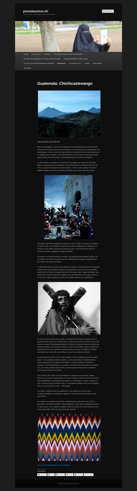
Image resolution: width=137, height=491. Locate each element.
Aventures (47, 54)
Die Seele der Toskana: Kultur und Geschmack (68, 54)
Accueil (26, 54)
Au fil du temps (36, 54)
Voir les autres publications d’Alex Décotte (53, 465)
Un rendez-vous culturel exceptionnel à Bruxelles (39, 63)
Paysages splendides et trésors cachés (76, 59)
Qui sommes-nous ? (75, 63)
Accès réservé (97, 63)
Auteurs (87, 63)
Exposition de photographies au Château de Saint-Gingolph (42, 59)
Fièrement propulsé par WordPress (68, 483)
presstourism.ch (35, 11)
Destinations (61, 63)
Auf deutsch (27, 68)
